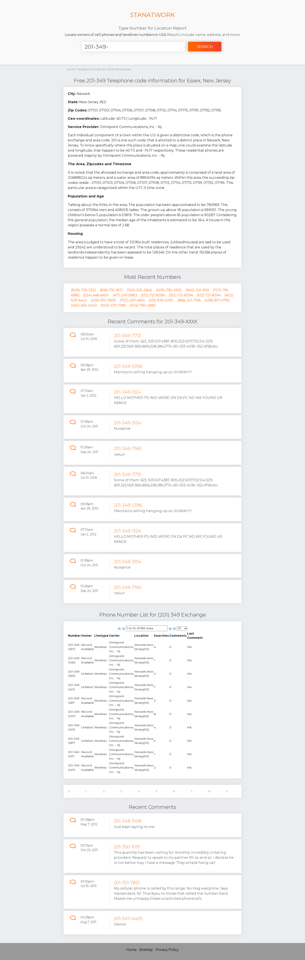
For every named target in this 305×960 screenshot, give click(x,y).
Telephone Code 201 (92, 69)
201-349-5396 (128, 366)
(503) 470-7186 (113, 305)
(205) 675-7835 (103, 300)
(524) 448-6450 (96, 295)
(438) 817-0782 (217, 300)
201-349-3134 (127, 422)
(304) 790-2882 (143, 305)
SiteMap (146, 950)
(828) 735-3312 (83, 290)
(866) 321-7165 (189, 300)
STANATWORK (152, 14)
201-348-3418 (127, 820)
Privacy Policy (167, 950)
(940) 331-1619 (197, 290)
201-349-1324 (127, 392)
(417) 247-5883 (125, 295)
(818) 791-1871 (111, 290)
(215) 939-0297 (161, 300)
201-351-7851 (127, 882)
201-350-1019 (127, 846)
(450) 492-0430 (84, 305)
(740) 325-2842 (139, 290)
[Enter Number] (133, 46)
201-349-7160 (127, 448)
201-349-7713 (127, 335)
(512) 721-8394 (153, 295)
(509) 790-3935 (169, 290)
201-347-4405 (128, 918)
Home (71, 69)
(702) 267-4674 (132, 300)
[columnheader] (74, 635)
